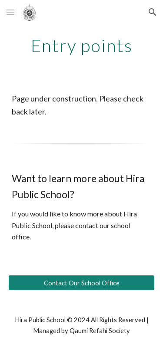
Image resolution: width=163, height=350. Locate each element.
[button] (10, 12)
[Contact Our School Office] (82, 283)
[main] (81, 46)
